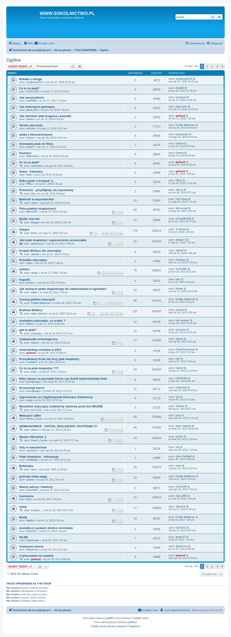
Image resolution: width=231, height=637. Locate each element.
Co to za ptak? (29, 88)
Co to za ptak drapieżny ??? (39, 368)
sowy (23, 506)
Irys (178, 396)
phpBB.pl (132, 622)
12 (121, 233)
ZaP (178, 358)
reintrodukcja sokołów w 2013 (40, 349)
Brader (179, 288)
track (29, 174)
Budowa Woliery (30, 310)
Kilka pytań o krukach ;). (36, 180)
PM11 (29, 183)
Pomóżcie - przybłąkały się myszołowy (46, 190)
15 (116, 314)
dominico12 (37, 243)
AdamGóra (32, 156)
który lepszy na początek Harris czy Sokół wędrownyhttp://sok (63, 378)
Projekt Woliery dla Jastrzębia (40, 250)
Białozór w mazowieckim (36, 199)
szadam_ (36, 510)
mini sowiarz (182, 320)
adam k (35, 429)
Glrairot (180, 143)
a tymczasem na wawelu (36, 555)
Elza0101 (31, 531)
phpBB (109, 618)
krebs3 (179, 368)
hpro (178, 279)
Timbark (180, 406)
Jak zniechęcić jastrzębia (37, 106)
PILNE (23, 537)
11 (116, 233)
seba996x (31, 100)
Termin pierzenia (31, 125)
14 (111, 314)
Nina (33, 469)
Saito (29, 263)
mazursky (36, 333)
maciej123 (31, 450)
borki (33, 233)
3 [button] (212, 66)
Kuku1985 (181, 269)
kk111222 (36, 410)
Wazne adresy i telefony (36, 487)
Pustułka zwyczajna (33, 260)
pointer (179, 436)
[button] (222, 66)
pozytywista (182, 134)
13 (107, 314)
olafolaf (35, 254)
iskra (28, 499)
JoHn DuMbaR (184, 456)
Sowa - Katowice (31, 171)
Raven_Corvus (34, 418)
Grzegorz (181, 259)
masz (178, 465)
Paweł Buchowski (185, 349)
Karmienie (26, 496)
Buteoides (26, 466)
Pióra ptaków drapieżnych (37, 208)
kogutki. (25, 279)
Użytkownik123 (34, 82)
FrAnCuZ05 (32, 91)
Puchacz (25, 153)
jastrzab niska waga (33, 476)
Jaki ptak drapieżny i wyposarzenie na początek (52, 240)
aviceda (30, 128)
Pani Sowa (181, 199)
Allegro (24, 229)
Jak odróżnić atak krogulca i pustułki (45, 116)
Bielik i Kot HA (29, 219)
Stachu (179, 189)
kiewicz (30, 146)
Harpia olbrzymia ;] (32, 437)
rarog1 (34, 272)
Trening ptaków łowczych (37, 299)
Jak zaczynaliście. (32, 97)
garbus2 (180, 115)
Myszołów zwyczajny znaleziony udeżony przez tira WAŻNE (61, 406)
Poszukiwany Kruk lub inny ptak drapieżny (49, 359)
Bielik (23, 517)
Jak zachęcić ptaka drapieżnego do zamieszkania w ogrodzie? (63, 289)
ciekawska (32, 459)
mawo (34, 202)
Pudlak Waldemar (185, 125)
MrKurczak (181, 208)
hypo (178, 415)
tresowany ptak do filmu (36, 143)
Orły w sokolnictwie (33, 447)
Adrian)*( (180, 239)
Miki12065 (31, 211)
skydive (30, 119)
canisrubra (36, 165)
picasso (30, 282)
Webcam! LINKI (30, 415)
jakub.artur (32, 109)
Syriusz (30, 137)
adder (34, 292)
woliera (24, 269)
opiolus (30, 479)
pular (33, 371)
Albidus (30, 520)
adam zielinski (38, 313)
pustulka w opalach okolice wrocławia (46, 528)
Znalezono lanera (31, 546)
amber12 (180, 536)
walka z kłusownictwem (35, 134)
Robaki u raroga (30, 79)
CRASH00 (181, 378)
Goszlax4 (181, 97)
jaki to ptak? (28, 330)
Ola (33, 193)
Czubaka (31, 362)
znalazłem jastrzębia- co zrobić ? (42, 320)
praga (29, 400)
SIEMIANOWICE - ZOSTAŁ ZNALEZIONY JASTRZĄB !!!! (58, 426)
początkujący (33, 381)
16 (121, 314)
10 (111, 233)
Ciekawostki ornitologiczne (38, 339)
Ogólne (13, 60)
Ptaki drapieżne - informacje (39, 456)
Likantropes (32, 540)
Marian (30, 323)
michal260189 (183, 218)
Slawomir (181, 506)
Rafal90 (180, 88)
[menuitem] (28, 43)
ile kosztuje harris (31, 388)
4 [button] (217, 66)
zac (177, 447)
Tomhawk (181, 229)
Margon (35, 222)
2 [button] (207, 66)
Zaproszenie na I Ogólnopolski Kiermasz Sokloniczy (56, 397)
